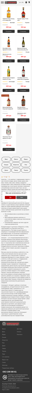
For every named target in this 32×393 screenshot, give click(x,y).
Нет (21, 197)
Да (10, 197)
